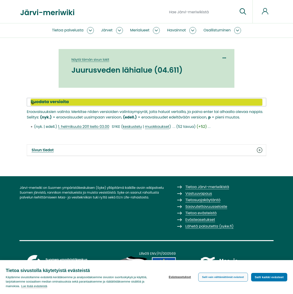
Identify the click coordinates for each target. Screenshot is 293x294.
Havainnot (176, 30)
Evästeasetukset (180, 277)
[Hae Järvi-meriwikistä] (201, 12)
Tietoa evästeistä (201, 213)
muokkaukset (157, 126)
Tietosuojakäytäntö (202, 200)
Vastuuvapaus (198, 193)
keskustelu (132, 126)
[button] (146, 102)
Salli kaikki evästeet (269, 277)
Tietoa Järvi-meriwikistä (207, 187)
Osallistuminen (217, 30)
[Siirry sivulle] (243, 12)
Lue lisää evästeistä (34, 286)
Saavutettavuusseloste (206, 206)
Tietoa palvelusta (67, 30)
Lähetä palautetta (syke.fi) (209, 226)
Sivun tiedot (146, 150)
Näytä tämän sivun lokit (90, 59)
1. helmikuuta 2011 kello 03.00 (83, 126)
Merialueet (139, 30)
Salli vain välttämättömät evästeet (223, 277)
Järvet (107, 30)
